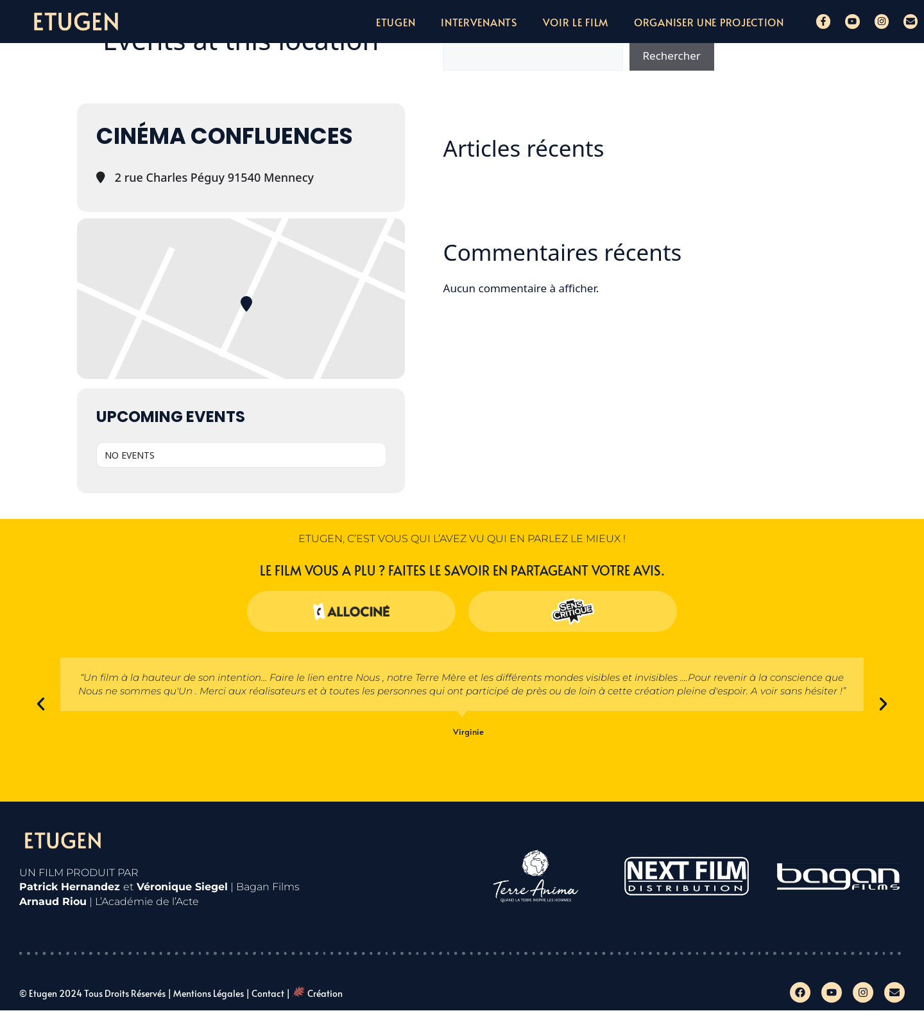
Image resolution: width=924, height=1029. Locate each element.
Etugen (395, 22)
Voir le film (575, 22)
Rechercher (672, 55)
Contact (268, 993)
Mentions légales (208, 993)
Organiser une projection (709, 22)
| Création (314, 993)
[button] (40, 704)
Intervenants (479, 22)
